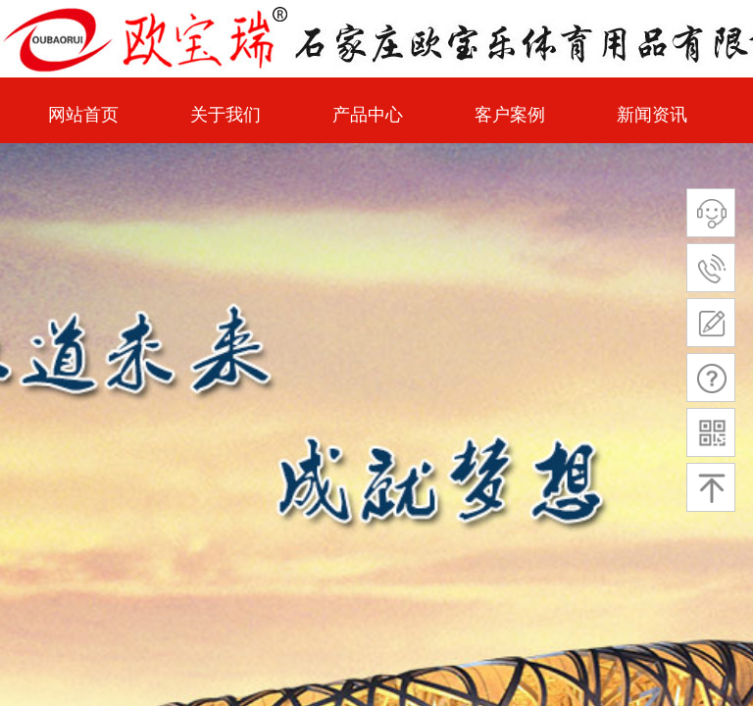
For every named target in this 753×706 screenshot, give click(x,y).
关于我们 (225, 115)
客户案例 (510, 115)
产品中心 (367, 115)
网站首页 (83, 115)
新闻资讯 (652, 115)
